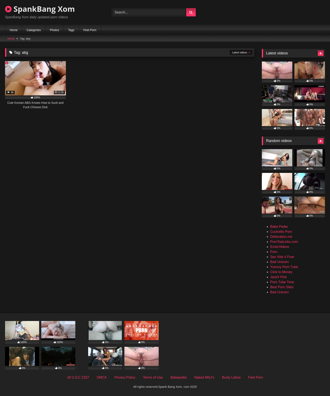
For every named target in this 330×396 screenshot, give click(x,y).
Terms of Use (153, 377)
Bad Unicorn (279, 262)
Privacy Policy (124, 377)
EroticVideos (279, 247)
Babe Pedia (279, 226)
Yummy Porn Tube (284, 267)
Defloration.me (281, 236)
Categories (34, 30)
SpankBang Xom (40, 9)
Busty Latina (231, 377)
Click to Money (281, 272)
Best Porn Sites (281, 287)
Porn (273, 252)
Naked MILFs (204, 377)
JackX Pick (278, 277)
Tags (71, 30)
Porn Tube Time (282, 282)
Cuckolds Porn (281, 231)
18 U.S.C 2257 (78, 377)
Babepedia (178, 377)
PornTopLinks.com (284, 241)
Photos (54, 30)
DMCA (102, 377)
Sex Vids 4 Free (282, 257)
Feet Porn (89, 30)
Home (13, 30)
